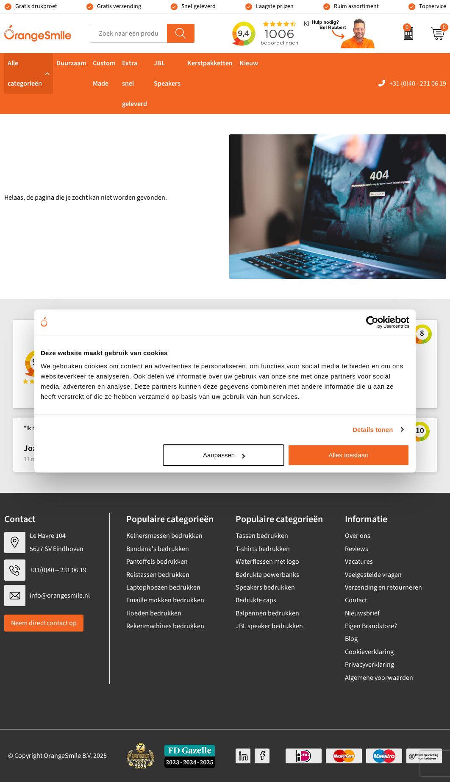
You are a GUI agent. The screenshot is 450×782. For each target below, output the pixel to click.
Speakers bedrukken (265, 587)
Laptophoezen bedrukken (163, 587)
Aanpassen (224, 455)
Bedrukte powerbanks (267, 574)
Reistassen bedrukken (157, 574)
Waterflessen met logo (267, 561)
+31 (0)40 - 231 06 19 (417, 83)
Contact (356, 600)
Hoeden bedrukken (153, 613)
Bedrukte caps (256, 600)
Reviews (356, 549)
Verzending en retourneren (383, 587)
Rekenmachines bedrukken (165, 626)
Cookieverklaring (369, 652)
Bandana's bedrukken (157, 549)
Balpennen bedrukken (267, 613)
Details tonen (373, 429)
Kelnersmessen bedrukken (164, 535)
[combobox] (128, 33)
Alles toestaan (348, 455)
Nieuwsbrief (362, 613)
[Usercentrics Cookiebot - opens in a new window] (372, 322)
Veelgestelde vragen (373, 574)
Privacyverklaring (369, 664)
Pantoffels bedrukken (157, 561)
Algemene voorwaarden (379, 677)
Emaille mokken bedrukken (165, 600)
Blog (351, 638)
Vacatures (359, 561)
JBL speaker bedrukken (269, 626)
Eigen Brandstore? (371, 626)
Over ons (357, 535)
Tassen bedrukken (262, 535)
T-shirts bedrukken (263, 549)
